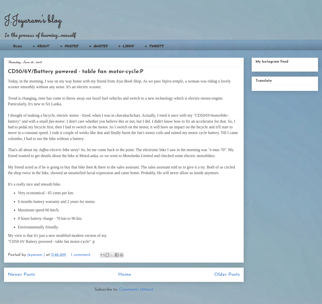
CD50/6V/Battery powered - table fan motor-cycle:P (75, 72)
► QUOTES (98, 45)
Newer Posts (21, 274)
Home (124, 274)
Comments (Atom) (136, 290)
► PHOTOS (69, 45)
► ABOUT (40, 45)
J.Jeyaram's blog (32, 20)
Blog (17, 45)
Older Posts (227, 274)
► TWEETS (153, 45)
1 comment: (81, 255)
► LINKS (126, 45)
